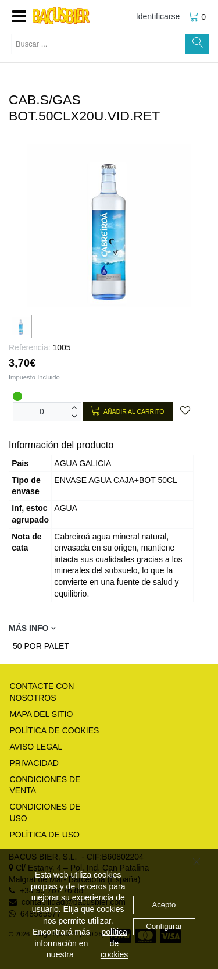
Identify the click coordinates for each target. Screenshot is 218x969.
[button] (19, 17)
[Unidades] (42, 412)
